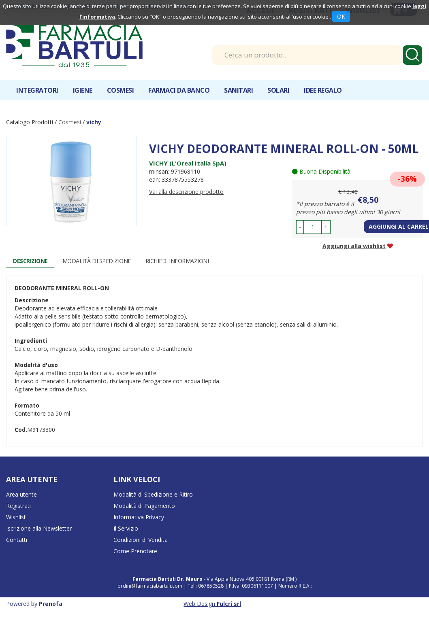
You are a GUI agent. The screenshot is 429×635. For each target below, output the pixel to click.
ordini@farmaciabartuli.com (149, 585)
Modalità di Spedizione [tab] (96, 261)
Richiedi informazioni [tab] (177, 261)
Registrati (18, 506)
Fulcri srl (229, 603)
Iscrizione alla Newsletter (39, 528)
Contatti (16, 540)
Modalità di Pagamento (144, 506)
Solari (278, 90)
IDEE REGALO (323, 90)
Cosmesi (120, 90)
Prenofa (50, 603)
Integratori (37, 90)
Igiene (82, 90)
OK (341, 16)
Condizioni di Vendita (140, 540)
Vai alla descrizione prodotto (186, 191)
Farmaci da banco (178, 90)
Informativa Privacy (138, 517)
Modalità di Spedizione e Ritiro (153, 494)
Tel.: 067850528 (206, 585)
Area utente (21, 494)
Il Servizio (125, 528)
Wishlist (16, 517)
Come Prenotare (135, 551)
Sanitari (238, 90)
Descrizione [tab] (30, 261)
